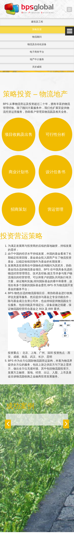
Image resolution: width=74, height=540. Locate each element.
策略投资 (37, 29)
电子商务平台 (37, 51)
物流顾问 (37, 36)
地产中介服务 (37, 59)
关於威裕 (37, 66)
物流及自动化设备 (36, 44)
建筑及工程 (37, 21)
